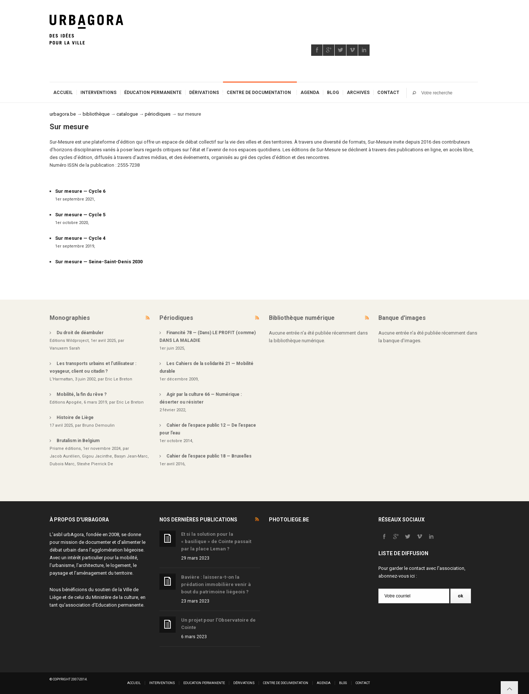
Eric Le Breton (118, 379)
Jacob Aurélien (65, 456)
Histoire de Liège (75, 417)
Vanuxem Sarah (65, 348)
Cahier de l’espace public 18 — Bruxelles (209, 456)
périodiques (157, 114)
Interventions (98, 92)
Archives (358, 92)
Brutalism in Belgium (78, 440)
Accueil (63, 92)
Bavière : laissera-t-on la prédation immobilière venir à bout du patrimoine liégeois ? (216, 584)
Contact (388, 92)
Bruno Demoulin (98, 425)
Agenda (310, 92)
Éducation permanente (152, 92)
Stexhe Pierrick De (95, 464)
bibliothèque (96, 114)
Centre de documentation (259, 92)
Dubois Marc (62, 464)
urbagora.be (63, 114)
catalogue (127, 114)
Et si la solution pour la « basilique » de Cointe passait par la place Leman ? (216, 541)
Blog (333, 92)
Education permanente (119, 605)
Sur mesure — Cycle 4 (80, 238)
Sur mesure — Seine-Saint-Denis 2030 (99, 261)
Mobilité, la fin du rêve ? (82, 394)
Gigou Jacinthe (97, 456)
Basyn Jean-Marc (131, 456)
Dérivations (204, 92)
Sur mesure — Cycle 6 (80, 191)
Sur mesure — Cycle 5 (80, 214)
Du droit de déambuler (80, 332)
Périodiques (176, 317)
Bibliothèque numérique (302, 317)
